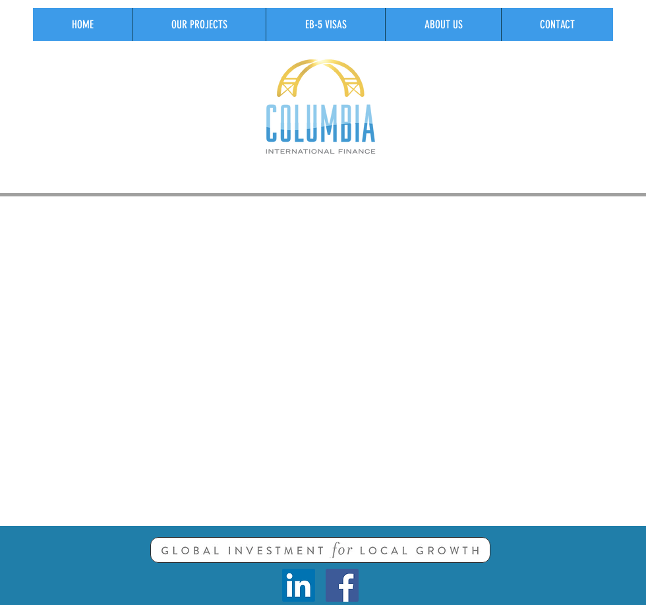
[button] (199, 24)
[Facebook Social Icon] (342, 585)
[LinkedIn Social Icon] (298, 585)
